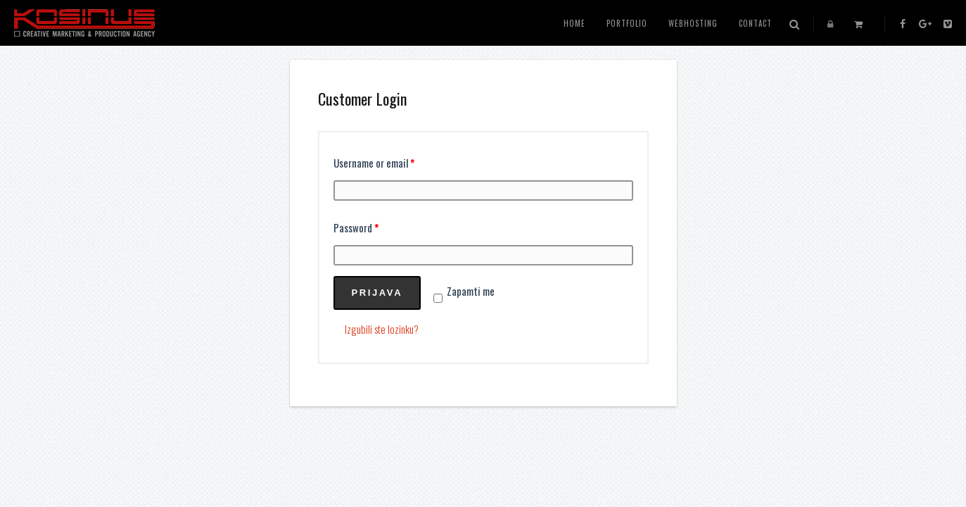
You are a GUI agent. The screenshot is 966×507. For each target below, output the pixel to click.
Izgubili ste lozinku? (382, 329)
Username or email (373, 162)
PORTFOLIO (626, 23)
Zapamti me (464, 291)
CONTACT (755, 23)
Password (356, 227)
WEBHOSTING (693, 23)
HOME (574, 23)
